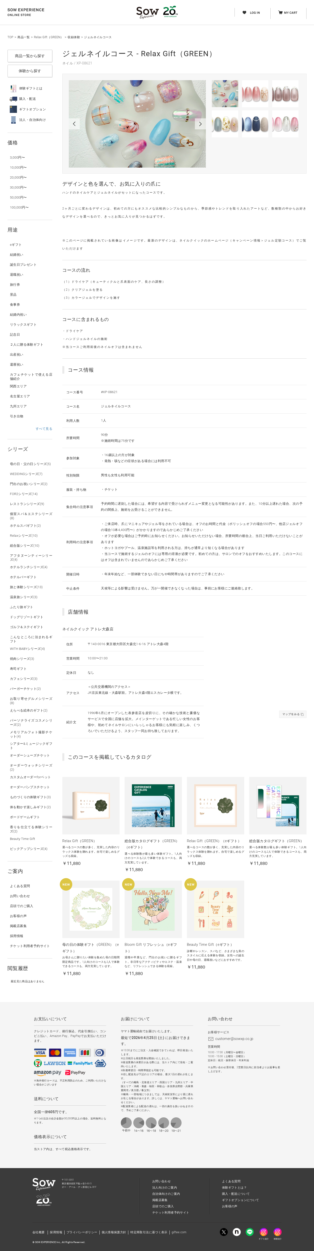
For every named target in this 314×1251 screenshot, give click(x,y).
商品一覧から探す (30, 56)
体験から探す (30, 71)
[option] (137, 124)
